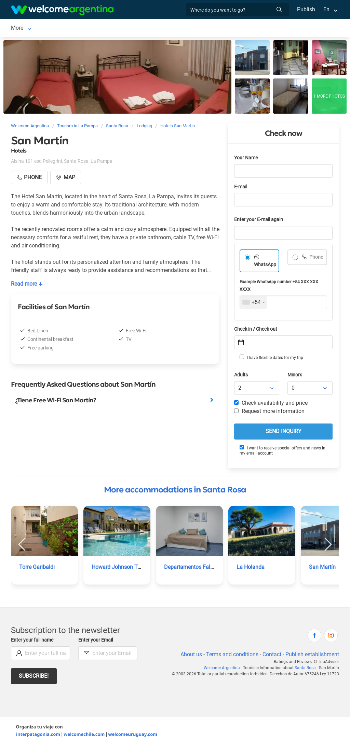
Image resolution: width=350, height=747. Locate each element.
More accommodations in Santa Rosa (175, 491)
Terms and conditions (231, 655)
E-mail (241, 188)
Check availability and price (271, 404)
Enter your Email (96, 641)
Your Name (246, 159)
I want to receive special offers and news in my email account (282, 451)
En (326, 9)
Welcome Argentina (223, 669)
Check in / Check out (257, 330)
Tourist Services (143, 28)
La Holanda (250, 568)
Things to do (224, 28)
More (253, 28)
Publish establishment (312, 655)
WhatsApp (265, 266)
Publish (306, 9)
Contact (271, 655)
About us (190, 655)
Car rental (104, 28)
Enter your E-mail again (259, 221)
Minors (295, 376)
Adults (241, 376)
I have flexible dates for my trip (271, 358)
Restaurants (186, 28)
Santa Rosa (25, 28)
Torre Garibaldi (37, 568)
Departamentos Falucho (193, 568)
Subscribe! (34, 677)
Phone (316, 258)
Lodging (60, 28)
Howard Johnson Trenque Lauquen (134, 568)
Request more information (269, 412)
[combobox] (253, 303)
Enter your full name (33, 641)
